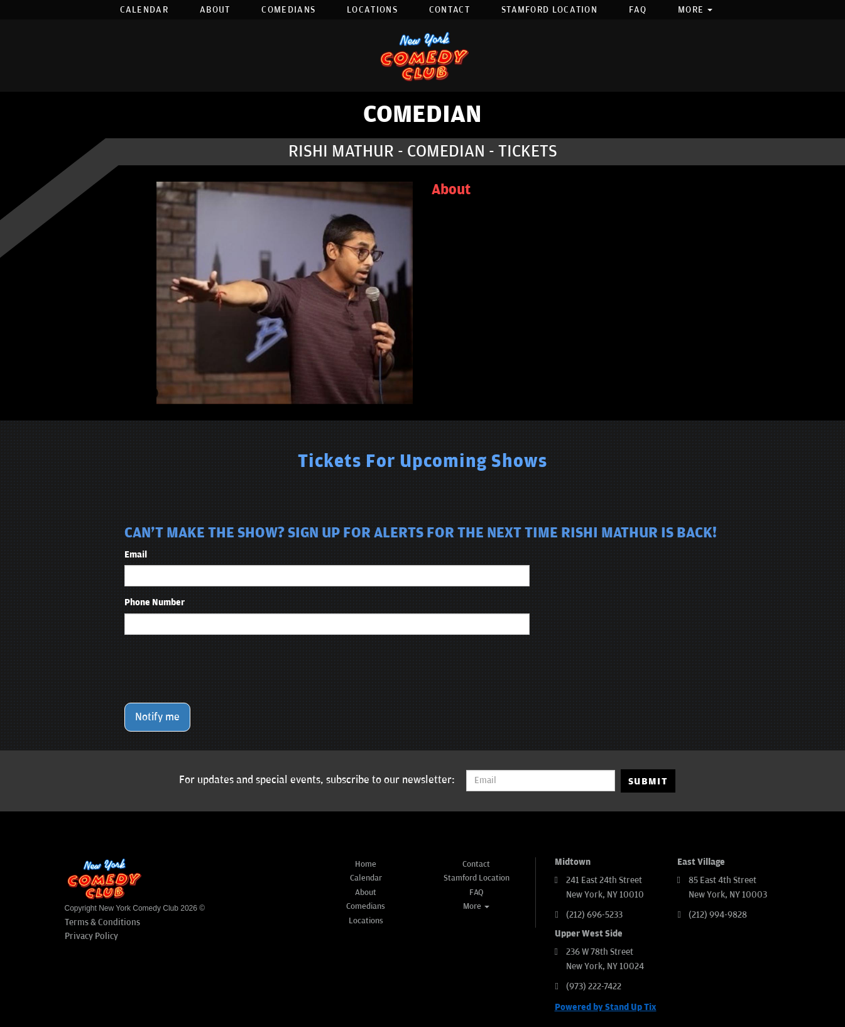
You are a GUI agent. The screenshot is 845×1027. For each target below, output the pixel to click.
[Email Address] (540, 780)
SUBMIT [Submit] (648, 781)
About (215, 9)
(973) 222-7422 (593, 986)
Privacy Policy (91, 936)
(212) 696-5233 (594, 914)
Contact (449, 9)
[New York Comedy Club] (423, 55)
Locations (372, 9)
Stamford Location (549, 9)
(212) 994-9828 (718, 914)
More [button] (695, 9)
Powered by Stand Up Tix (606, 1007)
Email (135, 554)
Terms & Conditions (102, 922)
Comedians (288, 9)
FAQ (637, 9)
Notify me (157, 717)
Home (365, 864)
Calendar (144, 9)
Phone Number (154, 602)
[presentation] (219, 668)
